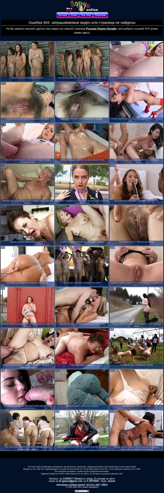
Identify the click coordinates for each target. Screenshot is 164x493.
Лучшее (74, 15)
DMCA (105, 485)
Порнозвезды (100, 15)
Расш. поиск (86, 15)
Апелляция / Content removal (70, 485)
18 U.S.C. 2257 (93, 485)
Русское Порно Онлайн (101, 28)
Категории (63, 15)
